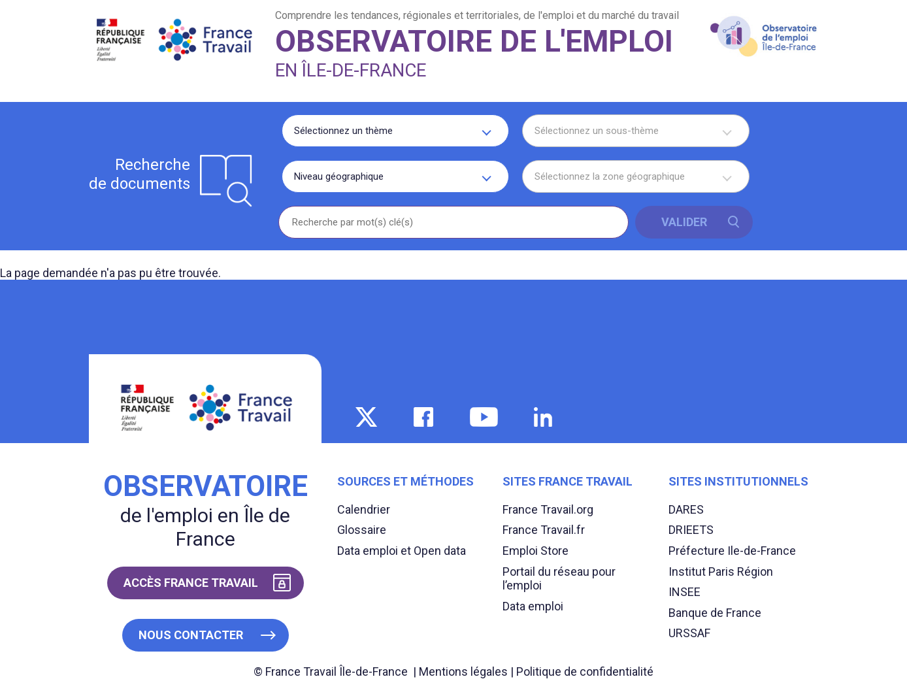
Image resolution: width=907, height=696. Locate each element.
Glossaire (361, 530)
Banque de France (714, 613)
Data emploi (533, 606)
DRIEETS (691, 530)
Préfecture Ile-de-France (732, 550)
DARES (686, 509)
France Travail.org (548, 509)
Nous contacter (191, 635)
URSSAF (689, 633)
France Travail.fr (544, 530)
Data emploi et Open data (401, 550)
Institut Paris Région (720, 571)
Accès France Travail (191, 582)
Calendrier (363, 509)
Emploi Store (536, 550)
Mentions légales (463, 671)
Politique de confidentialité (584, 671)
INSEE (684, 592)
